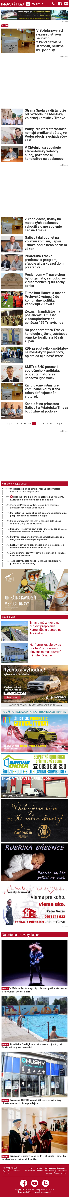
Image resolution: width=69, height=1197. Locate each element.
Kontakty (52, 1170)
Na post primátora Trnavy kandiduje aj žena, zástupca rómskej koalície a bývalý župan (46, 335)
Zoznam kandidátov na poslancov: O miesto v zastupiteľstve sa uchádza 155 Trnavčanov (44, 317)
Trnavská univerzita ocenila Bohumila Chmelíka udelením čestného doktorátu (34, 1158)
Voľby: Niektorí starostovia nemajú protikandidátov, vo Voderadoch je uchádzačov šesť (46, 134)
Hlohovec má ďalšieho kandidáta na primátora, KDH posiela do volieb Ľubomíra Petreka (37, 498)
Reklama (39, 1170)
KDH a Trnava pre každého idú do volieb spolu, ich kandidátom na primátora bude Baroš (37, 546)
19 (47, 423)
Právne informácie (36, 1168)
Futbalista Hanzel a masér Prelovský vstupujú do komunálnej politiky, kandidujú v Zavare (45, 298)
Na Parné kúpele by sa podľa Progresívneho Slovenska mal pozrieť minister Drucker (45, 650)
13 (21, 423)
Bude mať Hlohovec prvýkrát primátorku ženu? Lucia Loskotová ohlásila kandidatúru (38, 530)
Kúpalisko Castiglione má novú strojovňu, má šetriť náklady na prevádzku (32, 1046)
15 (29, 423)
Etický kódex (30, 1170)
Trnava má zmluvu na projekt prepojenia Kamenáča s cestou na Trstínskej (46, 628)
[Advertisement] (29, 82)
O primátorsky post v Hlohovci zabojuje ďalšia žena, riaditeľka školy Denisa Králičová (35, 522)
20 (51, 423)
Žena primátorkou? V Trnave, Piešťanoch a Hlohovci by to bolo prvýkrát (38, 554)
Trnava (5, 989)
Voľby (4, 25)
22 (57, 423)
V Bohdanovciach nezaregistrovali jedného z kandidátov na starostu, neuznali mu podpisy (50, 40)
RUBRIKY (34, 4)
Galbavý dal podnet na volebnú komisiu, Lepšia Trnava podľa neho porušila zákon (46, 243)
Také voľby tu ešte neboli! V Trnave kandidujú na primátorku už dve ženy (36, 562)
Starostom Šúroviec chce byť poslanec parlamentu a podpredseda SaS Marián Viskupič (38, 514)
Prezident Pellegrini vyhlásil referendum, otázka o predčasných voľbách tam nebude (34, 506)
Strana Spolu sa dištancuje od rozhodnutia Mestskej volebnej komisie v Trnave (45, 114)
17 (38, 423)
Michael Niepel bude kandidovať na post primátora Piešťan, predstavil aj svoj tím (35, 490)
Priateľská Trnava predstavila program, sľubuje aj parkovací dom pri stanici (44, 261)
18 (42, 423)
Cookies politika (60, 1173)
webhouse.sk (46, 1192)
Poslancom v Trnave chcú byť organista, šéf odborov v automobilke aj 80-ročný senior (45, 280)
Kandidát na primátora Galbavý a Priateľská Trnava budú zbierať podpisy (46, 407)
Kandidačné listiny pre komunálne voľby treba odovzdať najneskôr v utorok (42, 391)
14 (25, 423)
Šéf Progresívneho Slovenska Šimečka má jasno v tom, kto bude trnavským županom (37, 538)
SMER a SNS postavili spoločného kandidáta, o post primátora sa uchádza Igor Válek (42, 372)
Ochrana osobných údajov (55, 1168)
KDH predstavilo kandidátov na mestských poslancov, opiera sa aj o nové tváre (46, 352)
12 (16, 423)
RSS (46, 1170)
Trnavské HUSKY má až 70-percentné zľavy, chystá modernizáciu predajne (32, 1102)
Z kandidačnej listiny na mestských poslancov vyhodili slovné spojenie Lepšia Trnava (43, 224)
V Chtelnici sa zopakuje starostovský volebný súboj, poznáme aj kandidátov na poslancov (44, 153)
